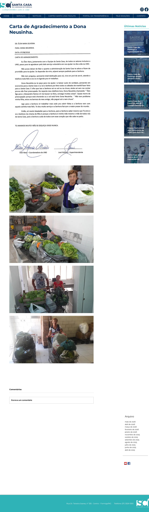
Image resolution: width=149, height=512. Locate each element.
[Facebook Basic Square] (129, 463)
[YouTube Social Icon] (125, 463)
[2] (146, 9)
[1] (142, 9)
